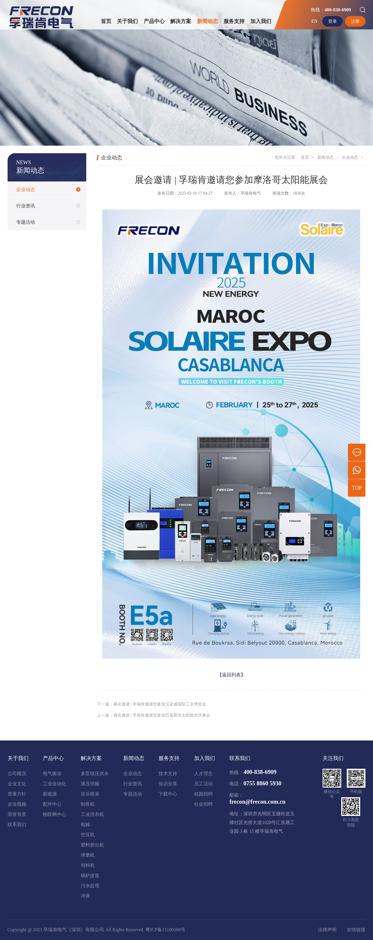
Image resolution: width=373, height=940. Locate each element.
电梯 (85, 824)
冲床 (85, 895)
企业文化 (17, 783)
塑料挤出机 (92, 844)
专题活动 (25, 223)
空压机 (88, 834)
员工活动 (203, 783)
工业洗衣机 (92, 814)
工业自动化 (54, 783)
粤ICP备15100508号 (165, 929)
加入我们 (260, 21)
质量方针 (17, 793)
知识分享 (168, 783)
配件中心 (52, 804)
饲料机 (88, 865)
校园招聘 (203, 793)
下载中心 (168, 793)
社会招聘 (203, 804)
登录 (331, 21)
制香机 (88, 804)
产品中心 (154, 21)
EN (313, 21)
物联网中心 (54, 814)
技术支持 (168, 773)
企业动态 (25, 190)
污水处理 (90, 885)
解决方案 (180, 21)
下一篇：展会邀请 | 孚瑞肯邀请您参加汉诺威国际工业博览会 (151, 704)
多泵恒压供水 (95, 773)
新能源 (50, 793)
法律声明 (327, 929)
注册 (355, 21)
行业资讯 (25, 207)
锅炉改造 (90, 875)
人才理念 (203, 773)
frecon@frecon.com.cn (257, 801)
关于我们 (127, 21)
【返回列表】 (231, 674)
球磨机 (88, 855)
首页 (106, 21)
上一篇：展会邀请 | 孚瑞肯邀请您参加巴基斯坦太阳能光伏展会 (153, 715)
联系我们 (17, 824)
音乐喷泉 (90, 793)
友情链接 (356, 929)
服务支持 (234, 21)
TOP (357, 488)
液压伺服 (90, 783)
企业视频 (17, 804)
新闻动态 (207, 21)
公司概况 (17, 773)
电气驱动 (52, 773)
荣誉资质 (17, 814)
